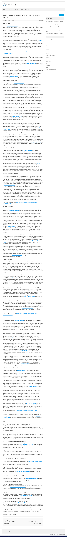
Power (47, 67)
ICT (46, 59)
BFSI (46, 45)
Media (47, 63)
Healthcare (48, 57)
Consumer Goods (49, 53)
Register (27, 9)
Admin (5, 20)
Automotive (48, 43)
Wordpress (63, 534)
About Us (16, 9)
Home (4, 9)
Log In (22, 9)
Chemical (47, 49)
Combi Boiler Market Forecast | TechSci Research (54, 33)
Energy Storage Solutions (11, 514)
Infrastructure (48, 61)
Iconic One (51, 534)
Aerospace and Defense (50, 39)
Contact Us (10, 9)
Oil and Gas (48, 65)
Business (47, 47)
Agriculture (48, 41)
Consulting (47, 51)
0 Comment (41, 20)
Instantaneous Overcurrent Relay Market (53, 24)
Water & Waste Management (51, 69)
